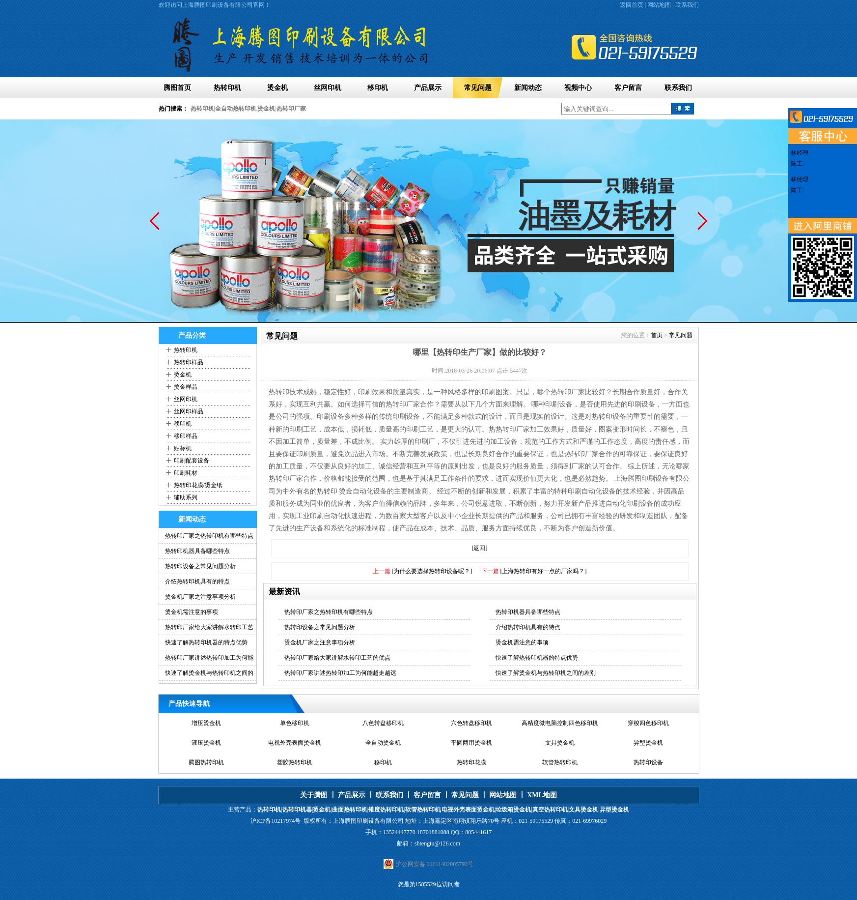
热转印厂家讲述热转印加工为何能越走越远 (340, 672)
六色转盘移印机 (471, 723)
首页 (657, 335)
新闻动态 (528, 87)
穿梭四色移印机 (648, 723)
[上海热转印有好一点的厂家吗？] (543, 571)
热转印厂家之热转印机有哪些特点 (209, 535)
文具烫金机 (560, 742)
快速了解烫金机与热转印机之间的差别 (546, 672)
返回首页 (631, 4)
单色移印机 (294, 723)
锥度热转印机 (386, 809)
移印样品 (185, 436)
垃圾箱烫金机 (513, 809)
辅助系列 (185, 497)
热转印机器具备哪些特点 (197, 551)
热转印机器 (297, 809)
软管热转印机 (560, 762)
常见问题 (478, 87)
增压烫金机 (206, 723)
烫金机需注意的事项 (191, 612)
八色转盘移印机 (383, 723)
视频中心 (578, 87)
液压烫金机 (206, 742)
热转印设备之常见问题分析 (200, 566)
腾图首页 (177, 87)
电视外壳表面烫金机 (294, 742)
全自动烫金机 (383, 742)
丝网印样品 (188, 411)
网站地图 (659, 4)
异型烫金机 (648, 742)
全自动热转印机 (235, 108)
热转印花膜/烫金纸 (198, 485)
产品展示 (428, 87)
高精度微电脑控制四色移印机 (560, 723)
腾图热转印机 (206, 762)
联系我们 (687, 4)
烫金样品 (185, 386)
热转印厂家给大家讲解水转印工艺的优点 (337, 657)
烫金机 (277, 87)
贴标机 (183, 448)
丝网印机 (327, 87)
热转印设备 (648, 762)
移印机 (377, 87)
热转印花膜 (471, 762)
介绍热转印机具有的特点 (197, 581)
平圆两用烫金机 (471, 742)
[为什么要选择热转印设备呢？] (432, 571)
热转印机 (227, 87)
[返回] (480, 548)
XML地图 (542, 795)
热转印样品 (188, 362)
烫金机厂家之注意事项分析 (200, 596)
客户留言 (628, 87)
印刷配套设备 (191, 460)
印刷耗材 (185, 472)
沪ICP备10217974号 (275, 820)
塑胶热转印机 (294, 762)
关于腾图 (314, 795)
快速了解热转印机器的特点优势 (206, 642)
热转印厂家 (291, 108)
